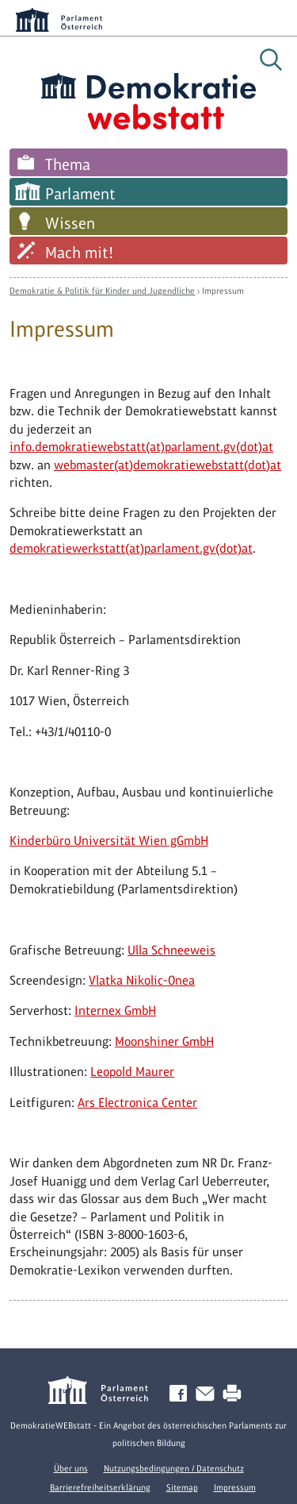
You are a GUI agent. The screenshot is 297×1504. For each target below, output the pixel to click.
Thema (67, 164)
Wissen (70, 223)
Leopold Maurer (132, 1071)
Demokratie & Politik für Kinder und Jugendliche (102, 290)
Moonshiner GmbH (164, 1041)
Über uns (71, 1468)
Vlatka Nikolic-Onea (142, 980)
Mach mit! (79, 252)
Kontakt (208, 1394)
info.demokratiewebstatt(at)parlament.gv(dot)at (141, 446)
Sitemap (182, 1487)
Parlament (80, 193)
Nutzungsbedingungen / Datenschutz (174, 1468)
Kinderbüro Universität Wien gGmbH (109, 840)
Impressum (223, 290)
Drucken (235, 1394)
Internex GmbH (115, 1010)
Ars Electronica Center (137, 1102)
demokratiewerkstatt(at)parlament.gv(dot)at (131, 548)
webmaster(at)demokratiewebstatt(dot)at (167, 464)
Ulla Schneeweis (171, 950)
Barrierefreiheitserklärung (100, 1487)
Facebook (181, 1394)
